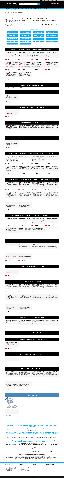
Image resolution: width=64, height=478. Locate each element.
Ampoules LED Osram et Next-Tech (29, 476)
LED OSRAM (26, 6)
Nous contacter (42, 0)
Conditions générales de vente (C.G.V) (11, 467)
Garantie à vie (43, 476)
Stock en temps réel (22, 466)
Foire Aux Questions (55, 0)
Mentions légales (8, 466)
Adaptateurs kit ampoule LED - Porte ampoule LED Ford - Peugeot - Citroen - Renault (12, 411)
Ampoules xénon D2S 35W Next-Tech (38, 228)
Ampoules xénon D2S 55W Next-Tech (25, 228)
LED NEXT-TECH (31, 6)
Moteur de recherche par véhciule (18, 6)
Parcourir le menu (8, 6)
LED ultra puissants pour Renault (40, 437)
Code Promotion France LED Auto (24, 470)
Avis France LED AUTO (23, 469)
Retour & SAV (48, 0)
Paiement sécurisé (37, 476)
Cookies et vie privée (9, 470)
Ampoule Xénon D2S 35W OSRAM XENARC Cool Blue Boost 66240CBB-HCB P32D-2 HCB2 (25, 219)
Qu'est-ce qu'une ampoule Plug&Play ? (38, 466)
